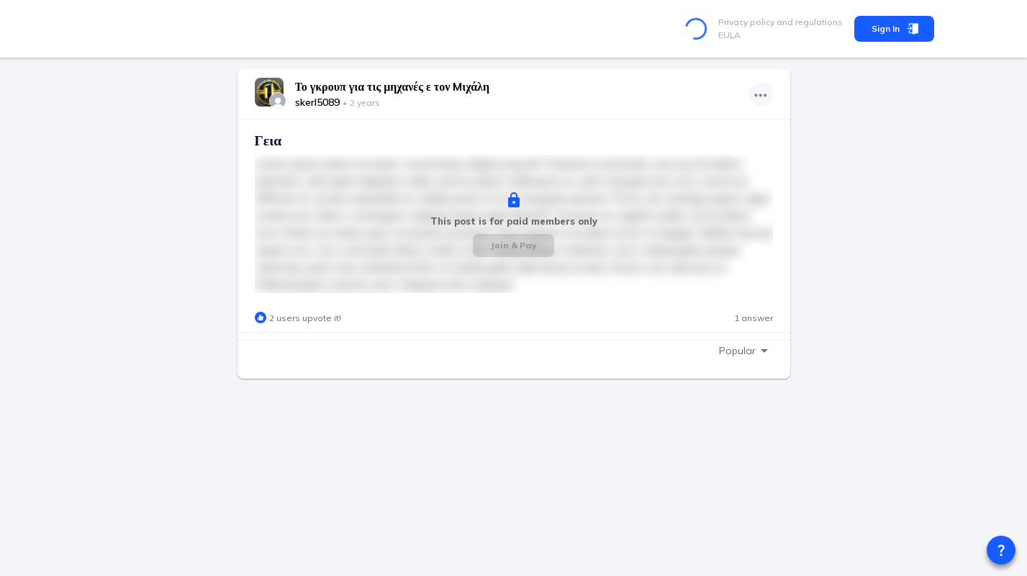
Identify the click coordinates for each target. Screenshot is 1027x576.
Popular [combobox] (737, 350)
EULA (729, 35)
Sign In (894, 29)
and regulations (808, 22)
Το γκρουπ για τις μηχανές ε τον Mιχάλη (392, 86)
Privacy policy (746, 22)
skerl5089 (317, 102)
